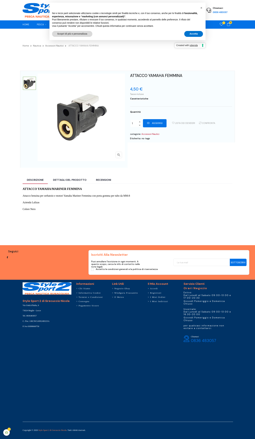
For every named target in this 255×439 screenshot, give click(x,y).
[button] (201, 7)
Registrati (155, 293)
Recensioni (103, 180)
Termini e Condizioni (91, 297)
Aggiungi (154, 123)
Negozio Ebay (122, 288)
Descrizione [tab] (35, 180)
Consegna (84, 301)
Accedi (154, 288)
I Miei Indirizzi (159, 301)
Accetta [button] (193, 33)
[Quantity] (134, 123)
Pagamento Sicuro (89, 306)
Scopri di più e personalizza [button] (72, 33)
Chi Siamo (84, 288)
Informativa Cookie (90, 293)
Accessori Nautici (150, 134)
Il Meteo (119, 297)
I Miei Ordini (157, 297)
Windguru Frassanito (126, 293)
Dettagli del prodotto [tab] (70, 180)
